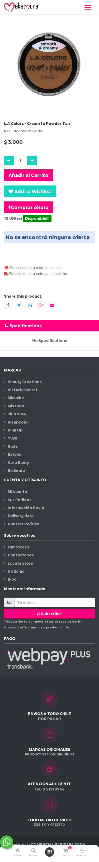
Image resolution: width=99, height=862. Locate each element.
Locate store (20, 563)
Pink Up (15, 430)
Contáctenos (21, 555)
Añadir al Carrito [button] (28, 175)
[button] (30, 191)
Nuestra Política (23, 524)
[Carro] (65, 850)
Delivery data (21, 515)
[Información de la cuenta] (82, 850)
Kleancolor (18, 422)
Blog (12, 579)
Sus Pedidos (19, 499)
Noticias (16, 571)
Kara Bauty (18, 462)
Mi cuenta (17, 491)
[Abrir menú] (50, 852)
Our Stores (18, 547)
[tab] (49, 325)
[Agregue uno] (32, 160)
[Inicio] (17, 850)
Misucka (16, 397)
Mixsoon (16, 406)
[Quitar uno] (9, 160)
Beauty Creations (25, 381)
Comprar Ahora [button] (28, 207)
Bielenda (16, 470)
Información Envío (26, 507)
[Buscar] (33, 850)
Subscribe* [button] (49, 613)
